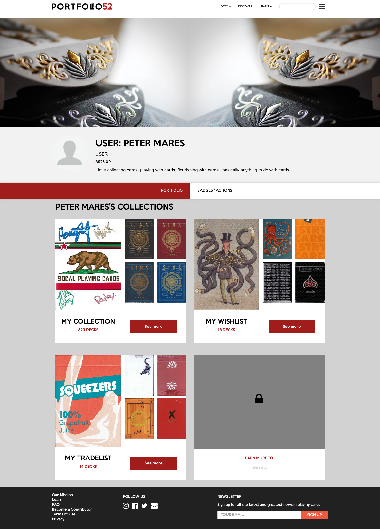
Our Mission (62, 495)
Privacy (58, 519)
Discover (245, 6)
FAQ (56, 504)
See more (154, 326)
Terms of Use (64, 514)
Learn (57, 500)
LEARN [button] (266, 6)
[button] (322, 6)
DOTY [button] (225, 6)
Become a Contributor (72, 509)
